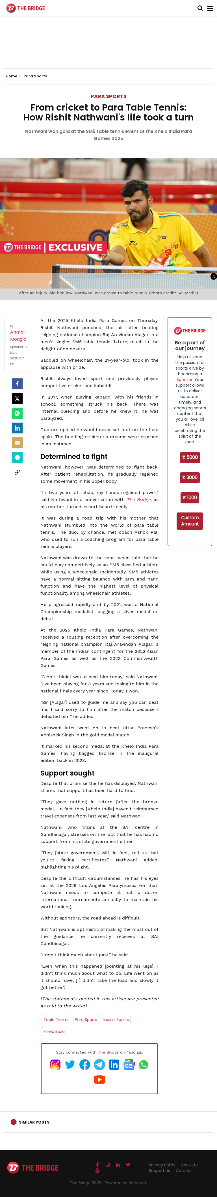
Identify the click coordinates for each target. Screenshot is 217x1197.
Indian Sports (116, 1019)
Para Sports (109, 96)
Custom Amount (190, 520)
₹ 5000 (190, 457)
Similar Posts (34, 1122)
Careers (183, 1170)
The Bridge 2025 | (87, 1183)
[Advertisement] (108, 51)
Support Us (159, 1170)
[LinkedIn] (17, 428)
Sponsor (184, 379)
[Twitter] (17, 398)
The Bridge (139, 499)
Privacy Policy (162, 1165)
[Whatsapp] (17, 413)
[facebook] (17, 383)
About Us (190, 1165)
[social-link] (17, 472)
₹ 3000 (190, 477)
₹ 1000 (190, 497)
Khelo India (54, 1031)
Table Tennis (56, 1019)
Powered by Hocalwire (126, 1183)
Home (13, 76)
